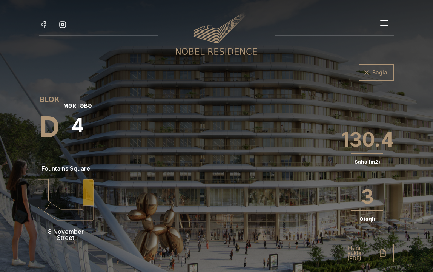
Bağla (379, 72)
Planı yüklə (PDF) (354, 252)
